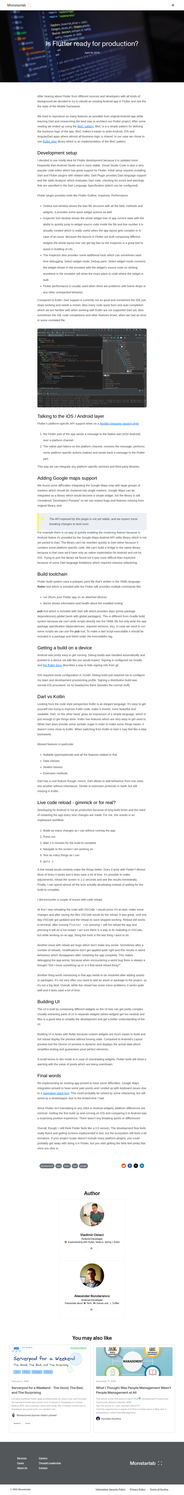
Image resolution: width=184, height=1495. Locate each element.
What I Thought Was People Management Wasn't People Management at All (133, 1389)
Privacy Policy (138, 1489)
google (83, 1165)
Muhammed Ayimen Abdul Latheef (36, 1415)
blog (59, 1165)
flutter (67, 1165)
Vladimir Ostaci (92, 1234)
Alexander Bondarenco (92, 1295)
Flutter (27, 1423)
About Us (22, 1468)
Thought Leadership (50, 1463)
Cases (20, 1463)
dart (75, 1165)
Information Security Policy (110, 1489)
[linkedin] (142, 1165)
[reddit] (123, 1165)
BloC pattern (85, 126)
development (47, 1165)
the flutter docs (52, 665)
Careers (43, 1458)
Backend (17, 1423)
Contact (43, 1468)
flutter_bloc (50, 141)
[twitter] (136, 1165)
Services (22, 1458)
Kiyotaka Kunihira (111, 1418)
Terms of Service (159, 1489)
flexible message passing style (119, 423)
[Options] (173, 5)
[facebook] (130, 1165)
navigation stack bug (56, 1092)
